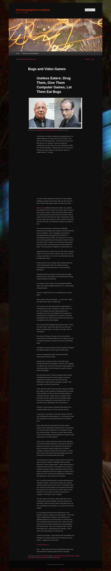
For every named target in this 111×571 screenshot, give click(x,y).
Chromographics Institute (33, 9)
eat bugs (54, 556)
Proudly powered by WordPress (55, 564)
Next (93, 59)
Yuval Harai (38, 557)
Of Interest (43, 556)
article (42, 208)
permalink (57, 557)
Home (18, 53)
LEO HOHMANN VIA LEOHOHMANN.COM (46, 130)
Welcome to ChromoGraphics (30, 53)
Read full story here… (43, 544)
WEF (33, 557)
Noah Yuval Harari (70, 556)
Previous (87, 59)
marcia (34, 59)
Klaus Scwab (61, 556)
